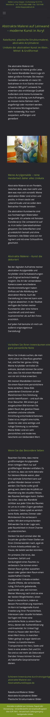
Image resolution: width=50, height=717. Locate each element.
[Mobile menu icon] (4, 13)
